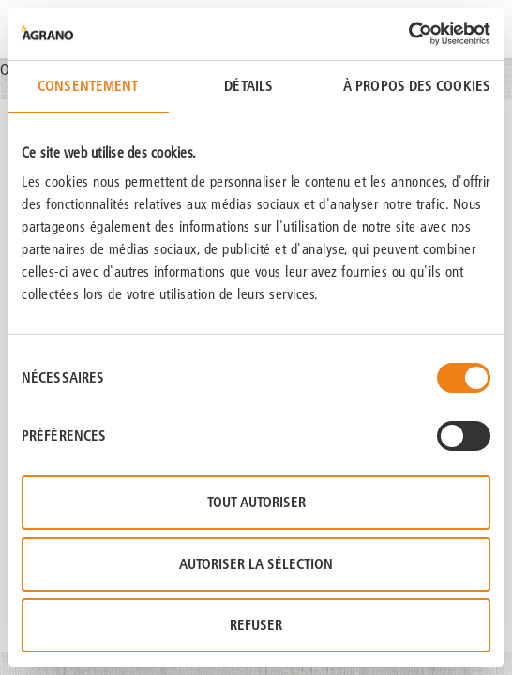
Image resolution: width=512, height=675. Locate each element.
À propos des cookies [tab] (416, 86)
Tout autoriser (256, 502)
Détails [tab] (248, 86)
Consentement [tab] (88, 86)
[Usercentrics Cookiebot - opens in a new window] (408, 34)
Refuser (256, 625)
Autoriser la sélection (256, 564)
